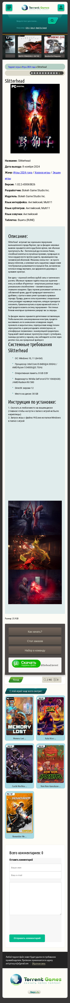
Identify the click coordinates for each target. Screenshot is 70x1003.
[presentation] (34, 924)
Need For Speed (41, 27)
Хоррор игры (42, 172)
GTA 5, (28, 27)
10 (57, 73)
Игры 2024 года (22, 172)
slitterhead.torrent (49, 665)
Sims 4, (32, 27)
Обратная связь (38, 963)
